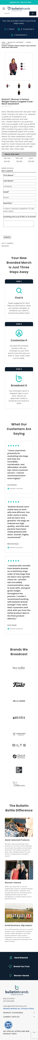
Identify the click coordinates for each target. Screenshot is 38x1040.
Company (7, 186)
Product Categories (13, 1013)
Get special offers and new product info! (16, 1032)
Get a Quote (7, 171)
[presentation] (18, 232)
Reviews (5, 246)
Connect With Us (11, 1017)
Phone (6, 197)
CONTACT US (14, 2)
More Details (7, 168)
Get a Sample (7, 243)
